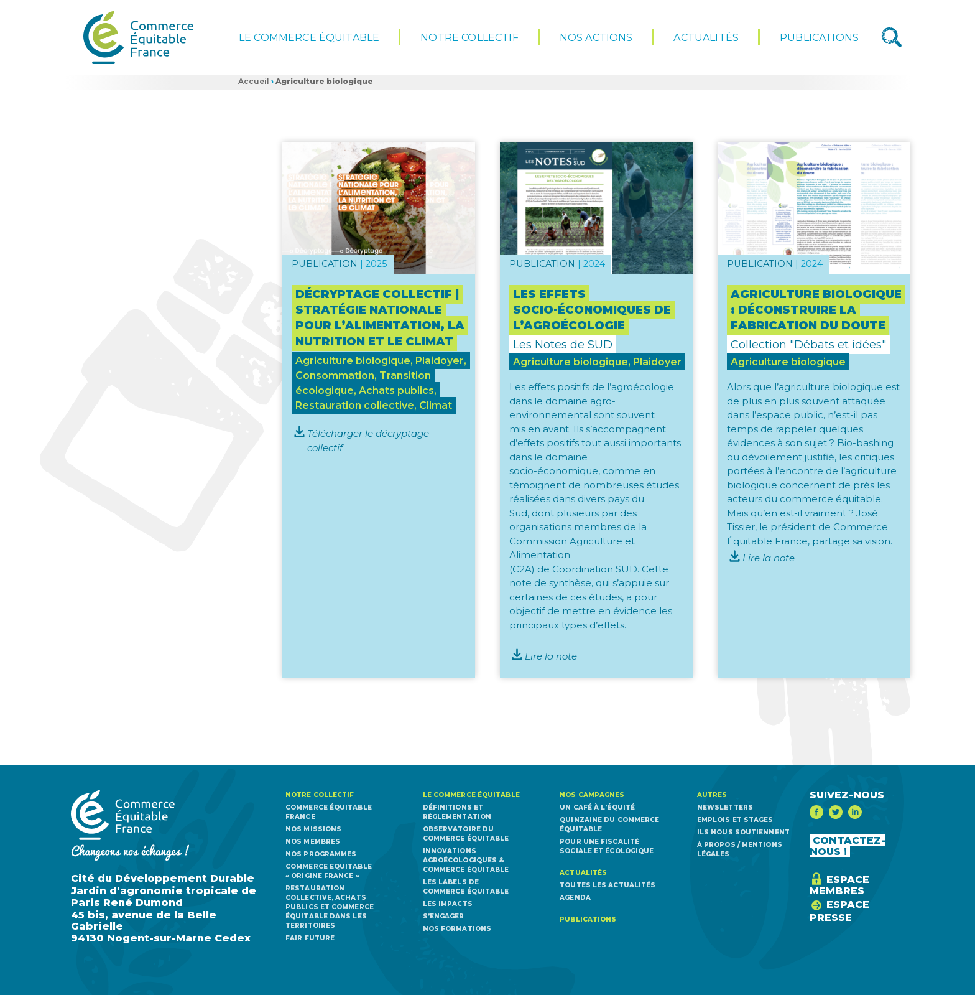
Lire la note (551, 656)
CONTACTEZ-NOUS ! (847, 845)
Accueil (253, 81)
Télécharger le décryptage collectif (368, 440)
